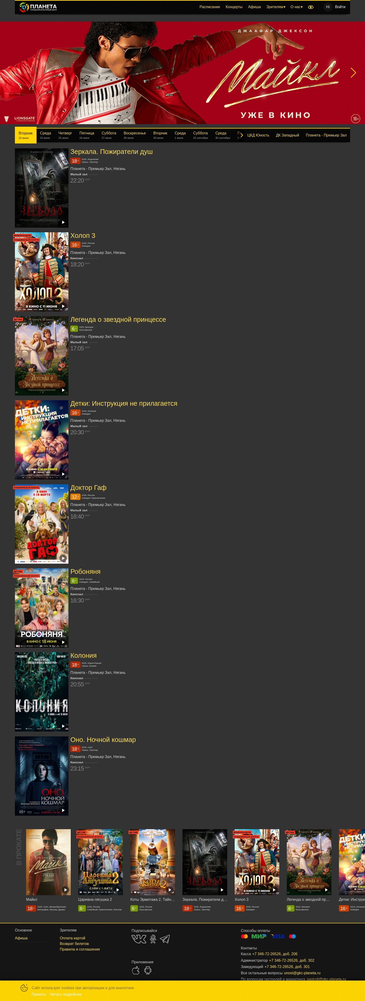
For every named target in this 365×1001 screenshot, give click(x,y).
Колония (83, 655)
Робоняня (85, 571)
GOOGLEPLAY (148, 970)
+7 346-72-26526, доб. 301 (287, 967)
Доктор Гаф (88, 487)
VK (139, 939)
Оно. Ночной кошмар (103, 739)
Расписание (209, 7)
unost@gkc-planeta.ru (302, 973)
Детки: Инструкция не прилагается (123, 403)
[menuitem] (210, 7)
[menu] (183, 7)
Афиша (254, 7)
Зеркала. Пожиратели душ (111, 151)
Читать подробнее (66, 994)
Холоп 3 (82, 235)
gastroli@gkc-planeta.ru (323, 979)
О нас (296, 7)
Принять (39, 994)
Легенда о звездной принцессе (118, 319)
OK (153, 939)
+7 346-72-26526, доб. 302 (291, 960)
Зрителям (274, 7)
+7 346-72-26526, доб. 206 (274, 954)
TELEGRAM (165, 939)
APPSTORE (136, 970)
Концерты (234, 7)
